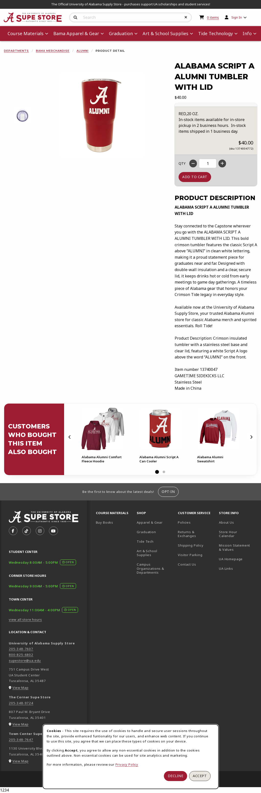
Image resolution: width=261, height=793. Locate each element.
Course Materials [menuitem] (26, 33)
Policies (184, 522)
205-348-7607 (21, 649)
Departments (16, 50)
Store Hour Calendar (237, 534)
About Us (226, 522)
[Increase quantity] (222, 163)
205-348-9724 (21, 703)
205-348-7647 (21, 739)
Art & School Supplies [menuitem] (165, 33)
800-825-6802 (21, 654)
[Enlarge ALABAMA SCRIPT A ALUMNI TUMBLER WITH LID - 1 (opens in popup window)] (22, 115)
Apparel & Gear (150, 522)
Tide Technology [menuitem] (215, 33)
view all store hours (25, 619)
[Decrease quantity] (193, 163)
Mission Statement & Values (234, 547)
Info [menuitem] (247, 33)
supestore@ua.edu (25, 660)
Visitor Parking (190, 555)
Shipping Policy (190, 545)
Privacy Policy (126, 764)
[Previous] (69, 437)
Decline (175, 775)
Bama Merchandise (52, 50)
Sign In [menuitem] (236, 17)
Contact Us (187, 564)
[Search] (75, 17)
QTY (182, 163)
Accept (200, 775)
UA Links (226, 568)
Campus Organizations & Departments (155, 568)
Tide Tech (145, 541)
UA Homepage (237, 559)
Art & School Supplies (147, 553)
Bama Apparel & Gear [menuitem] (76, 33)
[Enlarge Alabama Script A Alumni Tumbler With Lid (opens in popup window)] (102, 115)
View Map (20, 687)
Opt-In (168, 491)
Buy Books (104, 522)
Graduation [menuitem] (121, 33)
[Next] (251, 437)
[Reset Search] (186, 17)
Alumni (83, 50)
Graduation (146, 532)
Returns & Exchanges (187, 534)
